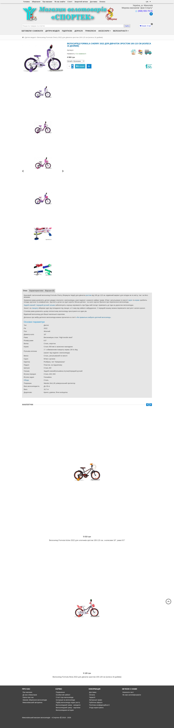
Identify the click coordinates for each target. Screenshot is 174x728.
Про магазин (47, 2)
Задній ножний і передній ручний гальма (39, 305)
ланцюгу (35, 308)
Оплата (103, 2)
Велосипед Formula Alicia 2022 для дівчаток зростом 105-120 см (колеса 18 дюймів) (87, 685)
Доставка (94, 2)
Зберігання (36, 2)
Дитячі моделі (52, 31)
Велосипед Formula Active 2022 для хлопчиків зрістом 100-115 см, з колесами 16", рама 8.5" (87, 544)
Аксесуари (104, 31)
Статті (70, 2)
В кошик (80, 66)
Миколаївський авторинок (32, 710)
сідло (130, 300)
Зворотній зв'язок (81, 2)
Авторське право (95, 708)
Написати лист (128, 700)
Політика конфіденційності (99, 713)
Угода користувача (96, 715)
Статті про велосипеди (64, 705)
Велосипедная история (64, 718)
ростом (88, 295)
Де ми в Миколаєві (29, 703)
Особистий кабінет (62, 703)
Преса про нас (28, 705)
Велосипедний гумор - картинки (67, 715)
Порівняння (60, 700)
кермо (137, 300)
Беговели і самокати (32, 31)
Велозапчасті (121, 31)
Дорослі (78, 31)
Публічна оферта (95, 710)
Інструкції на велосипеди (65, 708)
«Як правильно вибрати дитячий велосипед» (93, 317)
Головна (26, 2)
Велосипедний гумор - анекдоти (67, 713)
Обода (26, 380)
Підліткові (67, 31)
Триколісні (90, 31)
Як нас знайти (60, 2)
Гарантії (92, 705)
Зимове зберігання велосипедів (34, 708)
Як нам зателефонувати (131, 703)
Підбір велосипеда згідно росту (67, 710)
